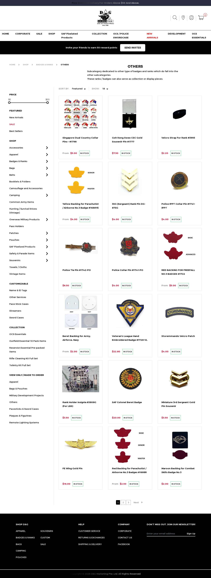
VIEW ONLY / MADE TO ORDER (26, 389)
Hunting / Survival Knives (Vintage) (23, 224)
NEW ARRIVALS (152, 35)
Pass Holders (16, 240)
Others (13, 416)
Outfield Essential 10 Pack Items (27, 355)
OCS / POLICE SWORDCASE (121, 35)
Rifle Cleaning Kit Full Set (23, 372)
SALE (39, 33)
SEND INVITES (132, 47)
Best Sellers (16, 145)
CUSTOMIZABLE (18, 297)
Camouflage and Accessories (26, 202)
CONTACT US (125, 537)
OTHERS (65, 64)
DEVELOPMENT (177, 33)
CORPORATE (22, 33)
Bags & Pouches (18, 402)
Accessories (16, 161)
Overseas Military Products (24, 233)
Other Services (17, 311)
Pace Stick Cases (19, 318)
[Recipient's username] (167, 533)
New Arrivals (16, 131)
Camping (14, 209)
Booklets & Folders (19, 195)
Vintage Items (17, 288)
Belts (12, 188)
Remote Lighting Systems (24, 436)
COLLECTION (99, 33)
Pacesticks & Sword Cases (24, 423)
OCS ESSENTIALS (199, 35)
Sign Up (191, 533)
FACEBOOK (124, 544)
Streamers (15, 324)
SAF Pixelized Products (22, 260)
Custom (45, 537)
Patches (14, 247)
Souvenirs (14, 274)
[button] (47, 161)
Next (136, 502)
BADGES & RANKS (44, 64)
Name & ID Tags (18, 304)
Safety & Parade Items (21, 267)
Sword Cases (16, 331)
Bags (12, 182)
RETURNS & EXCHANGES (91, 537)
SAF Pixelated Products (69, 35)
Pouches (14, 254)
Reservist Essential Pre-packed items (26, 363)
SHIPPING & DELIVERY (90, 544)
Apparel (13, 168)
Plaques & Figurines (20, 429)
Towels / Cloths (18, 281)
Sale (43, 544)
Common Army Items (21, 216)
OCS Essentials (17, 348)
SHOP (51, 33)
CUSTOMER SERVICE (89, 531)
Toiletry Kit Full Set (20, 379)
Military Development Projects (26, 409)
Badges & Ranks (18, 175)
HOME (5, 33)
